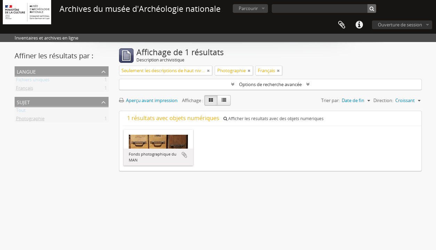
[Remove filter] (208, 70)
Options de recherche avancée (270, 84)
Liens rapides (359, 25)
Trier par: (330, 100)
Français (24, 89)
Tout (21, 111)
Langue (26, 71)
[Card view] (210, 100)
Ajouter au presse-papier (184, 154)
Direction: (383, 100)
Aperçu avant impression (148, 100)
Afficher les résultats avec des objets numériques (273, 119)
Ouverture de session (400, 25)
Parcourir (248, 8)
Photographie (30, 120)
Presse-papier (341, 25)
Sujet (23, 101)
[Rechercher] (371, 8)
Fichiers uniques (32, 81)
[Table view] (224, 100)
